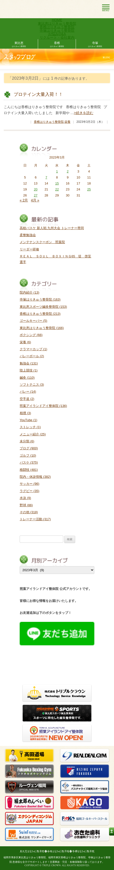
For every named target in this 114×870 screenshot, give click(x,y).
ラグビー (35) (29, 491)
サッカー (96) (29, 484)
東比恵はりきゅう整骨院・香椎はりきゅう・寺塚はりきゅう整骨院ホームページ (57, 851)
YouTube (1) (28, 420)
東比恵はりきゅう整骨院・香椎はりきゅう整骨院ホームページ (33, 9)
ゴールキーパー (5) (33, 321)
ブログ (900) (29, 448)
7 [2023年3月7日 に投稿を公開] (46, 177)
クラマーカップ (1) (33, 349)
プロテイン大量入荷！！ (38, 94)
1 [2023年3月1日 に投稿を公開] (57, 171)
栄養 (67, 122)
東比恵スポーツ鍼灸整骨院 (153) (43, 307)
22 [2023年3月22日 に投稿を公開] (57, 189)
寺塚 (95, 44)
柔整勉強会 (28, 235)
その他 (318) (29, 512)
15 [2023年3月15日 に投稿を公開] (57, 183)
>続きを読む (83, 113)
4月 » (35, 200)
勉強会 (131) (29, 363)
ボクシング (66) (31, 335)
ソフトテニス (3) (32, 384)
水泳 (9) (25, 498)
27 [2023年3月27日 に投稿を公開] (35, 195)
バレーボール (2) (32, 356)
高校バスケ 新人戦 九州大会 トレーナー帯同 (52, 228)
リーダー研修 (29, 249)
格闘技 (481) (29, 470)
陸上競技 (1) (29, 370)
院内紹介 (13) (29, 292)
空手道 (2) (27, 399)
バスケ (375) (29, 462)
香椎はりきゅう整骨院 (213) (40, 314)
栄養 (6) (25, 342)
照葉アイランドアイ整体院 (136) (43, 406)
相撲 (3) (25, 413)
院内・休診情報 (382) (35, 477)
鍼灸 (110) (27, 377)
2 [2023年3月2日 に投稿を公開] (67, 171)
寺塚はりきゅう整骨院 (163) (40, 299)
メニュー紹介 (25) (33, 434)
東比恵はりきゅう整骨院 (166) (42, 328)
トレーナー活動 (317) (35, 519)
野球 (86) (26, 505)
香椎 (57, 44)
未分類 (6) (27, 441)
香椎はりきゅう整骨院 (49, 122)
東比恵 (19, 44)
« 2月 (24, 200)
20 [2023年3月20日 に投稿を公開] (35, 189)
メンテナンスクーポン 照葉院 (42, 242)
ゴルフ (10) (28, 455)
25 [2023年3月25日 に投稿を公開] (89, 189)
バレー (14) (28, 391)
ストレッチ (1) (30, 427)
